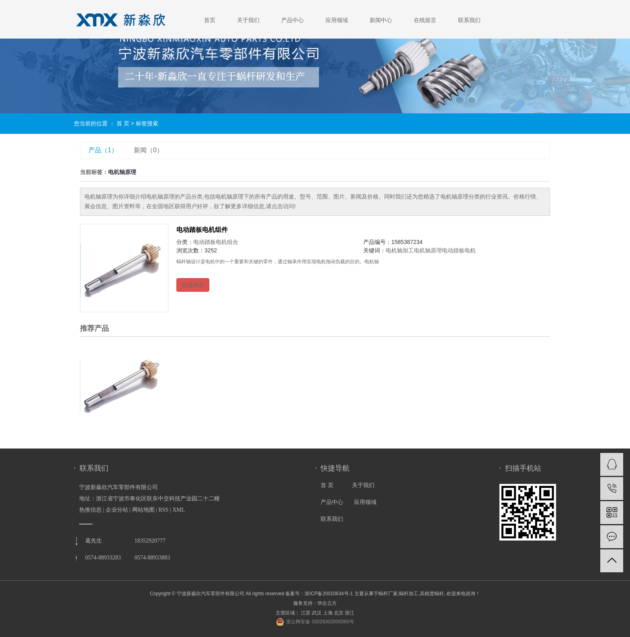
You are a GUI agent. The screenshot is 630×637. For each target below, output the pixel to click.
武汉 (316, 613)
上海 (328, 613)
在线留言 (425, 20)
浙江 (349, 613)
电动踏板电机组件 (202, 229)
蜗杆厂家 (388, 593)
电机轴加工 (400, 250)
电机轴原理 (428, 250)
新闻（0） (148, 150)
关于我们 (248, 20)
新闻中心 (381, 20)
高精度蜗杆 (432, 593)
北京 (339, 613)
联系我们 (469, 20)
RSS (163, 510)
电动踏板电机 (459, 250)
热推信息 (90, 510)
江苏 (306, 613)
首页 (209, 20)
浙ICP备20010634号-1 (329, 593)
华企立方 (327, 603)
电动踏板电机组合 (215, 242)
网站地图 (143, 510)
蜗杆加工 (408, 593)
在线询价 (193, 285)
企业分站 (117, 510)
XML (178, 510)
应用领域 (336, 20)
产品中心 (292, 20)
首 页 (123, 123)
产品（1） (103, 150)
